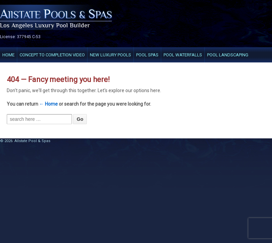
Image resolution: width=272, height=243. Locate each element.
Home (8, 54)
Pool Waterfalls (183, 54)
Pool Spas (147, 54)
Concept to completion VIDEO (52, 54)
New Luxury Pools (110, 54)
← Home (48, 104)
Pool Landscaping (227, 54)
